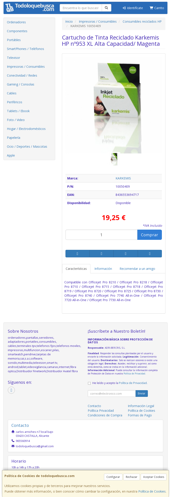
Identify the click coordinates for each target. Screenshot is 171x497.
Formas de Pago (140, 415)
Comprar (149, 234)
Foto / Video (16, 120)
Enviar (141, 393)
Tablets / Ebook (18, 111)
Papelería (13, 137)
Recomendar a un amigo (137, 268)
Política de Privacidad (134, 373)
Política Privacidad (101, 410)
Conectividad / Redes (22, 75)
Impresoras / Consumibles (26, 66)
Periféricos (14, 102)
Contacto (94, 406)
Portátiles (14, 40)
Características (76, 268)
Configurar (113, 477)
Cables (11, 93)
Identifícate (132, 8)
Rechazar (131, 477)
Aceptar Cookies (153, 477)
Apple (11, 155)
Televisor (13, 58)
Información (103, 268)
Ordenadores (16, 22)
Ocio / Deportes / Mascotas (27, 146)
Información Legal (141, 406)
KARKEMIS (123, 178)
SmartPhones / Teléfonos (25, 49)
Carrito (157, 8)
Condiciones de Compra (105, 415)
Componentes (17, 31)
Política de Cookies (152, 491)
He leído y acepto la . (119, 383)
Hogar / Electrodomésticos (26, 129)
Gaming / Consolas (20, 84)
